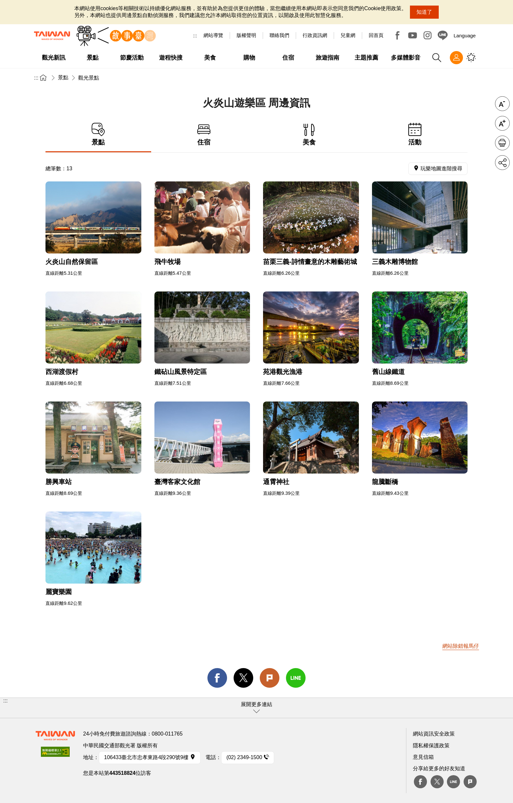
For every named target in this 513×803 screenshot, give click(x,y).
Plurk (269, 678)
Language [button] (464, 35)
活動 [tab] (415, 134)
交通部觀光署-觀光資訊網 (52, 35)
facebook (217, 678)
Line (453, 781)
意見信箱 (423, 757)
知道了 (424, 12)
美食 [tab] (309, 134)
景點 (63, 77)
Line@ (442, 35)
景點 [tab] (98, 134)
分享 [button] (502, 162)
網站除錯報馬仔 (460, 646)
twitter (243, 678)
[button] (256, 708)
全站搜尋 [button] (436, 57)
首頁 (43, 77)
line (296, 678)
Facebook (397, 35)
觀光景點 (88, 78)
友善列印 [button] (502, 143)
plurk (470, 781)
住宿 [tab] (204, 134)
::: (195, 35)
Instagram (427, 35)
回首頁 (376, 35)
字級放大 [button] (502, 123)
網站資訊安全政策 (434, 734)
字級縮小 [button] (502, 103)
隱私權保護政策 (431, 745)
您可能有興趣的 (471, 57)
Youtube (412, 35)
